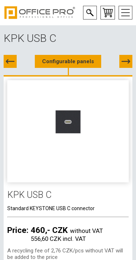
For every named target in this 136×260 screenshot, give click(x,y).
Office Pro (40, 12)
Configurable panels (68, 61)
